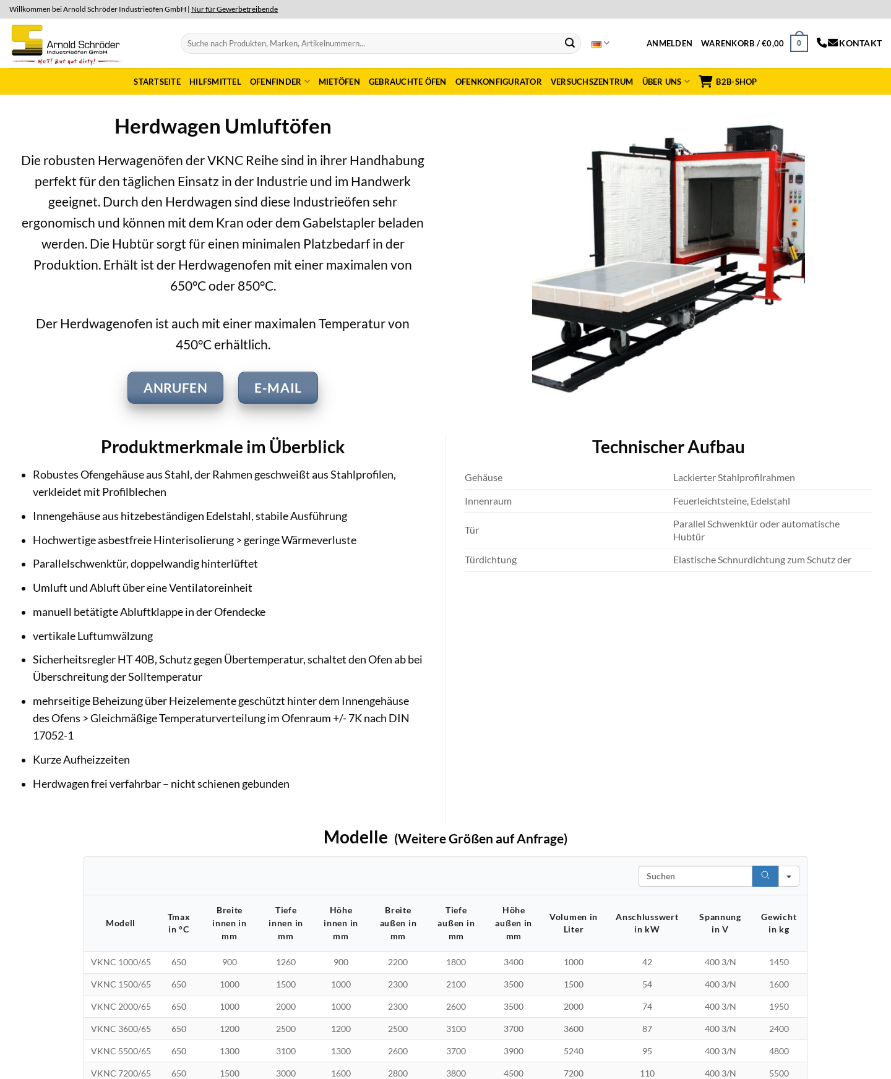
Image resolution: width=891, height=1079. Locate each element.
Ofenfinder (280, 81)
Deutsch (600, 43)
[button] (669, 43)
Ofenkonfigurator (498, 82)
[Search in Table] (695, 876)
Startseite (157, 82)
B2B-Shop (728, 81)
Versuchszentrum (592, 82)
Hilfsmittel (215, 82)
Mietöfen (339, 82)
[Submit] (569, 43)
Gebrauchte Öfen (408, 82)
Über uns (666, 81)
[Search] (765, 876)
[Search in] (788, 876)
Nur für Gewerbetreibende (234, 9)
